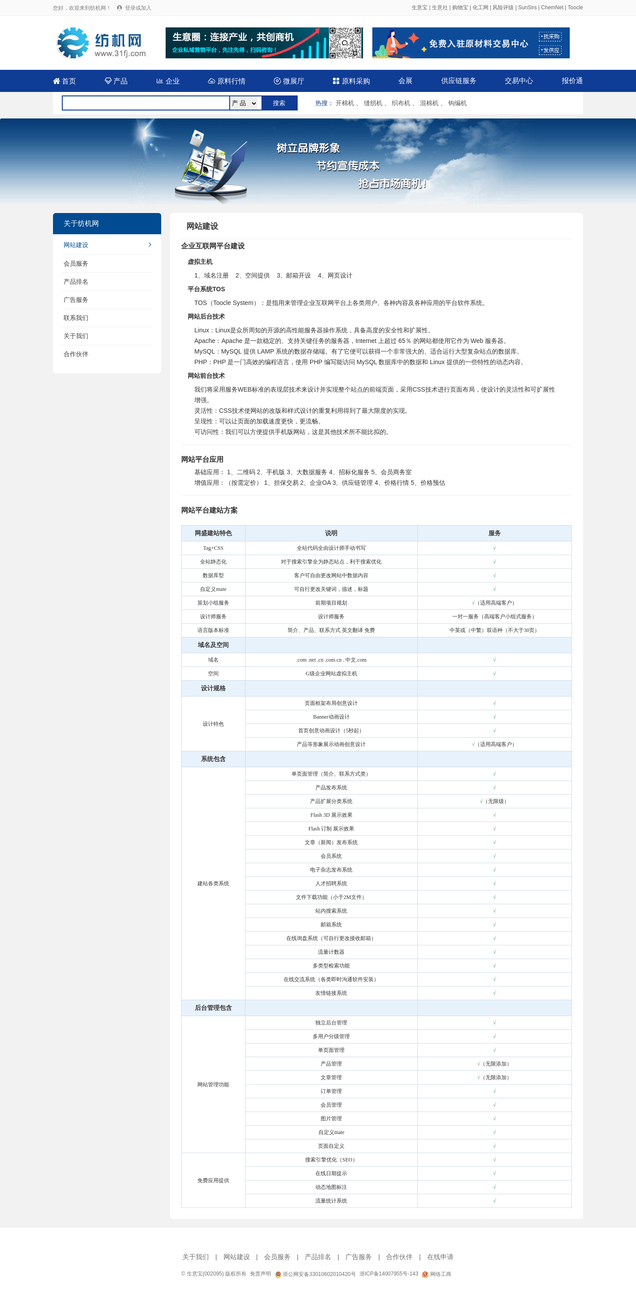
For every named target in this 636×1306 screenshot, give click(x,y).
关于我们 (76, 335)
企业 (167, 81)
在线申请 (440, 1256)
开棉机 (345, 103)
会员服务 (76, 263)
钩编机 (457, 103)
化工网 (480, 7)
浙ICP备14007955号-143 (389, 1274)
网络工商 (436, 1274)
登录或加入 (138, 8)
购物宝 (460, 7)
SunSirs (527, 7)
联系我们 (76, 317)
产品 (116, 81)
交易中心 (519, 80)
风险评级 (503, 7)
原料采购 (351, 81)
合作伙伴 (76, 354)
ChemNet (552, 7)
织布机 (401, 103)
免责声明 (260, 1274)
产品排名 (76, 281)
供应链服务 (459, 80)
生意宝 (420, 7)
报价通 (572, 80)
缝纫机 (373, 103)
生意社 (440, 7)
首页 (64, 81)
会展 (405, 80)
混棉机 (429, 103)
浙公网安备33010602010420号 (315, 1274)
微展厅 (289, 81)
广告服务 (76, 299)
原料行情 (226, 81)
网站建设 (76, 244)
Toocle (575, 7)
